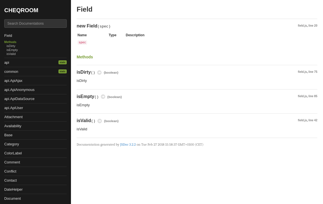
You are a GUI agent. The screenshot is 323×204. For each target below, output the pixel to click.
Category (11, 144)
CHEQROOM (21, 10)
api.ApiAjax (13, 80)
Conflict (10, 171)
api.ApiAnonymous (19, 90)
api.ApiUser (13, 108)
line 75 (313, 71)
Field (8, 35)
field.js (302, 25)
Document (12, 198)
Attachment (13, 117)
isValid (11, 54)
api (6, 62)
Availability (12, 126)
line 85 (313, 96)
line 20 (313, 25)
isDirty (11, 46)
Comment (12, 162)
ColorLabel (13, 153)
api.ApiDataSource (19, 99)
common (11, 71)
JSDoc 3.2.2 (128, 144)
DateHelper (13, 189)
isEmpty (12, 50)
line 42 (313, 120)
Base (8, 135)
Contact (10, 180)
